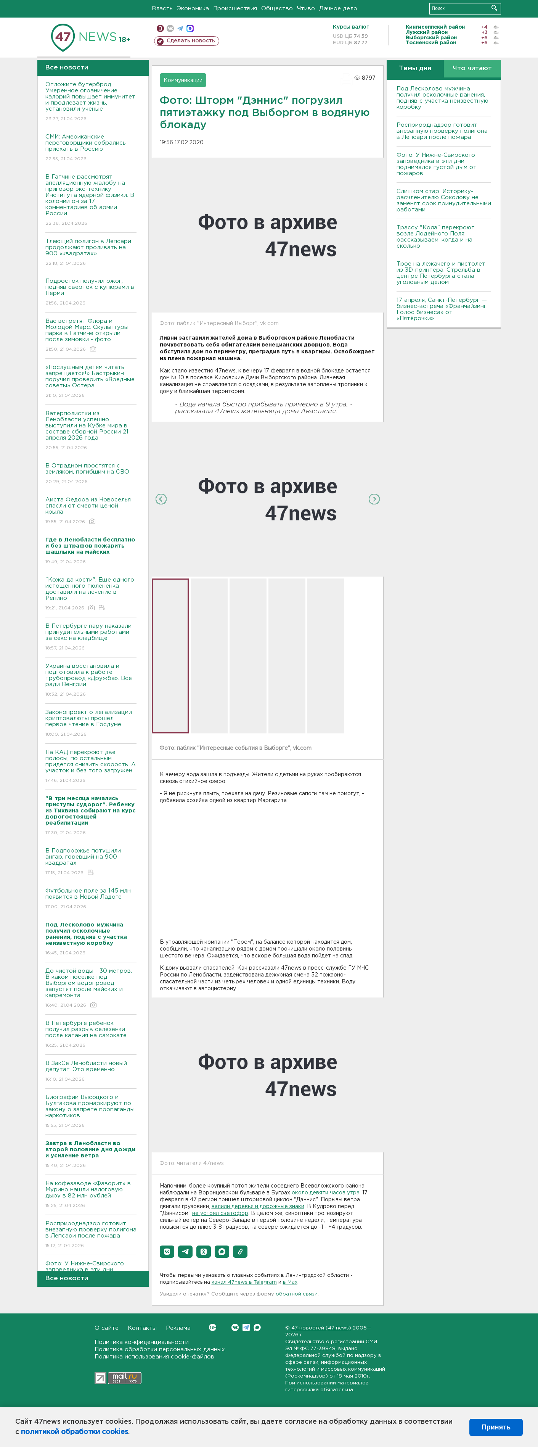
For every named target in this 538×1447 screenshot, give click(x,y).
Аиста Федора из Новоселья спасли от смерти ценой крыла (91, 511)
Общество (277, 8)
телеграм (180, 28)
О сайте (107, 1328)
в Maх (290, 1282)
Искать (494, 8)
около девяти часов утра (326, 1193)
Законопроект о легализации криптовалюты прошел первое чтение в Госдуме (91, 724)
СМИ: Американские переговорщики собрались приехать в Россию (91, 148)
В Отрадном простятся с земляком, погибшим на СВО (91, 474)
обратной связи (297, 1294)
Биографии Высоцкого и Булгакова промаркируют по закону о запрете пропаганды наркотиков (91, 1112)
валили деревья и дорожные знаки (258, 1206)
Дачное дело (338, 8)
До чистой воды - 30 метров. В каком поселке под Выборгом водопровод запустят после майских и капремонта (91, 988)
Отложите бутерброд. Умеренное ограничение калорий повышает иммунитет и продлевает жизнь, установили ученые (91, 102)
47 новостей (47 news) (321, 1328)
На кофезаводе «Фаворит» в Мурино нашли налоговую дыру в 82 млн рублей (91, 1195)
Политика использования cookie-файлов (154, 1356)
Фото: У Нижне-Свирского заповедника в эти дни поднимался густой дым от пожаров (437, 164)
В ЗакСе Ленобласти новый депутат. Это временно (91, 1072)
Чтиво (306, 8)
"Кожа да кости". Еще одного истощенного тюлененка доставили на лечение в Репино (91, 594)
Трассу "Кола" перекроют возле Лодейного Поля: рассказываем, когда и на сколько (436, 236)
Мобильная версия (160, 28)
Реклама (178, 1328)
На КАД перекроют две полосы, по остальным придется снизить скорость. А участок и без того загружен (91, 767)
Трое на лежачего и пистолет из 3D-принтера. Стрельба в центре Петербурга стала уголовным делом (441, 273)
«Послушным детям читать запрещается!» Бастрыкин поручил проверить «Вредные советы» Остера (91, 382)
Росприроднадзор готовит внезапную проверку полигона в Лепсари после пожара (91, 1235)
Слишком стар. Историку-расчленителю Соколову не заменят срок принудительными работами (444, 200)
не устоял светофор (220, 1213)
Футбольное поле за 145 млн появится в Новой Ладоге (91, 899)
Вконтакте (212, 1327)
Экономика (193, 8)
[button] (167, 1252)
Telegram (246, 1327)
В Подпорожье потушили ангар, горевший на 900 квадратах (91, 862)
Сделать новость (191, 41)
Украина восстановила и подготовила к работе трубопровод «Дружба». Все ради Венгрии (91, 681)
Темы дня (415, 68)
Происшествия (235, 8)
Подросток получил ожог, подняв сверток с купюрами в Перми (91, 292)
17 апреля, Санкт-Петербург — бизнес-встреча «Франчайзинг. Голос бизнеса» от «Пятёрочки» (442, 309)
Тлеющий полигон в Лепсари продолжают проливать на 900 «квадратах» (91, 253)
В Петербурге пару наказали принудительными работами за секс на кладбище (91, 637)
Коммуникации (183, 80)
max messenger (190, 28)
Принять (496, 1427)
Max (257, 1327)
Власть (162, 8)
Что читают (472, 68)
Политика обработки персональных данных (160, 1349)
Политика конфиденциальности (142, 1342)
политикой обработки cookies (74, 1432)
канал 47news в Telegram (244, 1282)
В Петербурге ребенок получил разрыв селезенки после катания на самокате (91, 1035)
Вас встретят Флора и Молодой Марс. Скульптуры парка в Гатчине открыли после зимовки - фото (91, 336)
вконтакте (170, 28)
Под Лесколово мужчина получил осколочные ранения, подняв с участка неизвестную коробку (442, 98)
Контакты (142, 1328)
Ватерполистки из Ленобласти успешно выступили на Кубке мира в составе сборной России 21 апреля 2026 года (91, 431)
